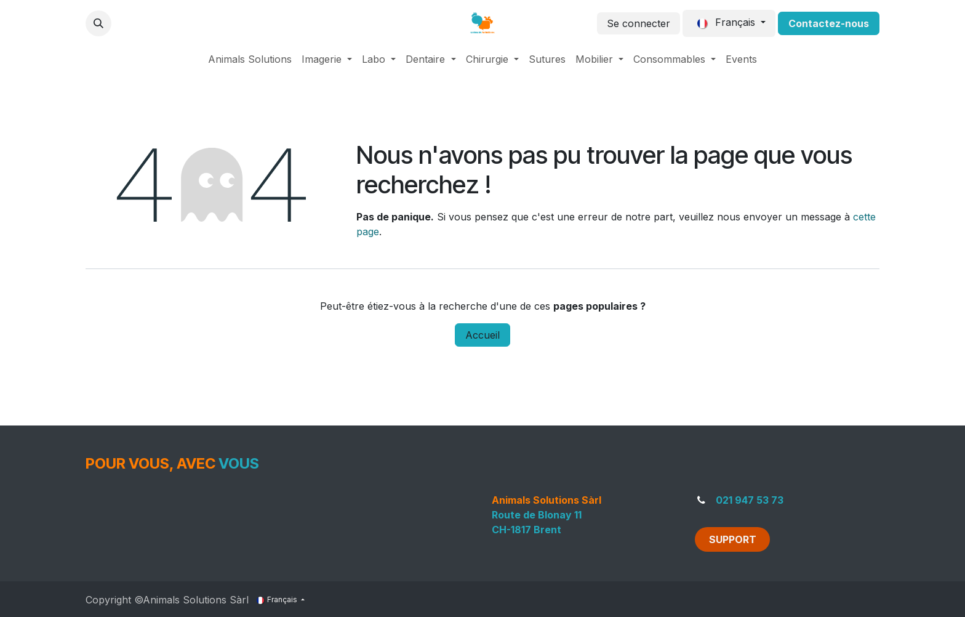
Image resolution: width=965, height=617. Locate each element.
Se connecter (638, 23)
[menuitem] (250, 59)
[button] (98, 23)
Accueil (482, 335)
